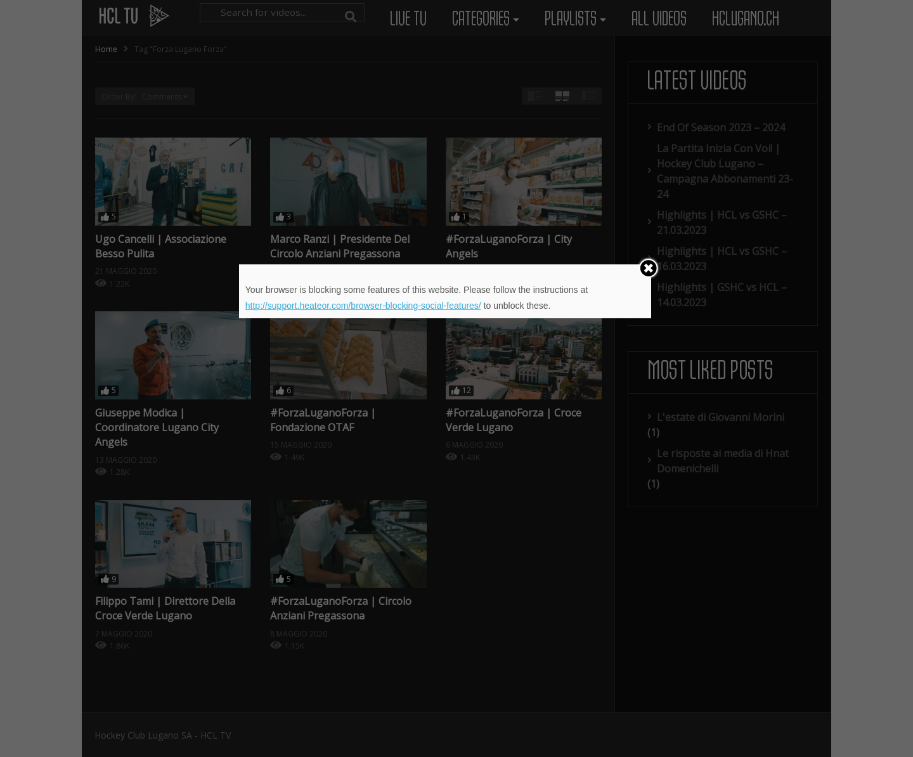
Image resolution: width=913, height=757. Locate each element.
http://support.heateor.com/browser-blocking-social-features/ (363, 306)
